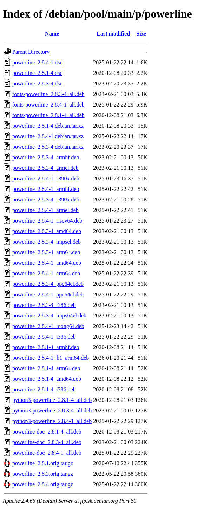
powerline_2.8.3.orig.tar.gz (42, 474)
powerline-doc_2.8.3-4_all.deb (46, 442)
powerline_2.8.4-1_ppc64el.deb (48, 294)
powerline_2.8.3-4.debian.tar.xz (48, 147)
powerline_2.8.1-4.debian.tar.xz (48, 126)
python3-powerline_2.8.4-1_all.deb (52, 421)
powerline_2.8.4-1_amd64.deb (46, 263)
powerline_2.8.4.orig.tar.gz (42, 484)
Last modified (113, 34)
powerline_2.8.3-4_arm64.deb (46, 252)
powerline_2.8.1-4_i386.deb (44, 389)
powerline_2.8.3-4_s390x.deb (45, 200)
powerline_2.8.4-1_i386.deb (44, 337)
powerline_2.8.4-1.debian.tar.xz (48, 136)
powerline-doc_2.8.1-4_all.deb (46, 432)
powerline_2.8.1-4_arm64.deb (46, 368)
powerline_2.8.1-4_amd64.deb (46, 379)
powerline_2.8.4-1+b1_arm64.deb (50, 358)
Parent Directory (31, 52)
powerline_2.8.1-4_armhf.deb (45, 347)
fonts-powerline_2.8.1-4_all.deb (48, 115)
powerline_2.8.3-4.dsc (37, 83)
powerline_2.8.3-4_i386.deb (44, 305)
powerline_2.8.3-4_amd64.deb (46, 231)
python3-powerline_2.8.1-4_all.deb (52, 400)
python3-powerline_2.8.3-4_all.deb (52, 410)
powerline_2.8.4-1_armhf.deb (45, 189)
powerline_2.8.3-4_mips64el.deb (49, 316)
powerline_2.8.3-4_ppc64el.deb (48, 284)
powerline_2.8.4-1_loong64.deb (48, 326)
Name (52, 34)
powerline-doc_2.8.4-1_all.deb (46, 453)
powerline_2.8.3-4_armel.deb (45, 168)
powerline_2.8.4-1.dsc (37, 62)
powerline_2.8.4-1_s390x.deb (45, 178)
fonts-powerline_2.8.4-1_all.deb (48, 105)
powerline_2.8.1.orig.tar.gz (42, 463)
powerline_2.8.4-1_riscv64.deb (47, 221)
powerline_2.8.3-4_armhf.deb (45, 157)
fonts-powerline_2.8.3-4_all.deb (48, 94)
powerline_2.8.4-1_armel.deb (45, 210)
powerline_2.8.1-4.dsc (37, 73)
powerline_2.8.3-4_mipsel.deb (46, 242)
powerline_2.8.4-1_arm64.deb (46, 273)
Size (141, 34)
